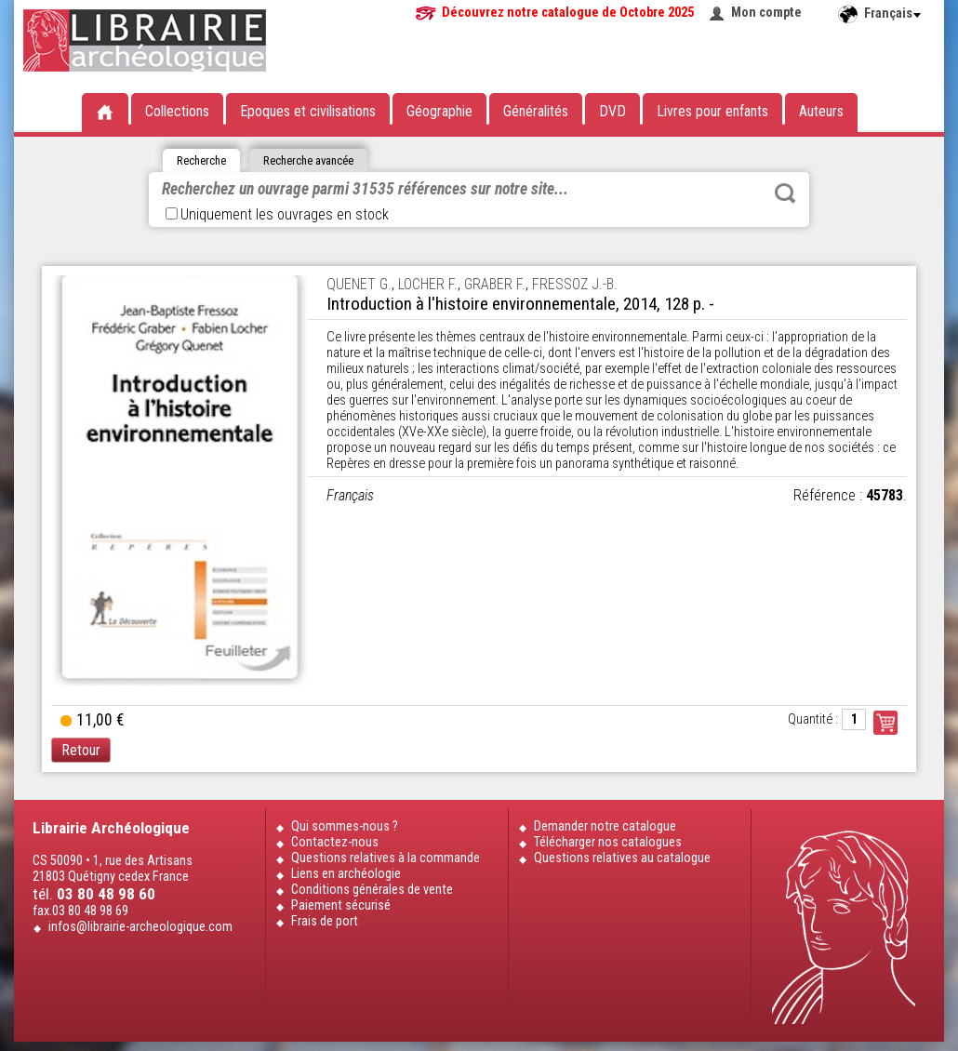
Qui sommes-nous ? (344, 826)
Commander (885, 723)
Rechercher (785, 193)
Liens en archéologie (346, 874)
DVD (612, 111)
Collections (177, 111)
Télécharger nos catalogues (608, 842)
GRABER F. (495, 284)
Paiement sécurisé (341, 905)
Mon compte (766, 12)
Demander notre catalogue (605, 826)
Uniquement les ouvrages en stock (277, 214)
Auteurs (821, 111)
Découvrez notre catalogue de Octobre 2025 (568, 12)
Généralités (535, 111)
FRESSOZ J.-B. (575, 284)
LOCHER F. (428, 284)
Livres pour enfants (712, 111)
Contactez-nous (335, 842)
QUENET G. (359, 284)
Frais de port (324, 921)
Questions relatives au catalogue (622, 858)
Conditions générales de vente (372, 890)
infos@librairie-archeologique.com (140, 927)
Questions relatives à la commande (385, 858)
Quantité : (813, 719)
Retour (80, 750)
